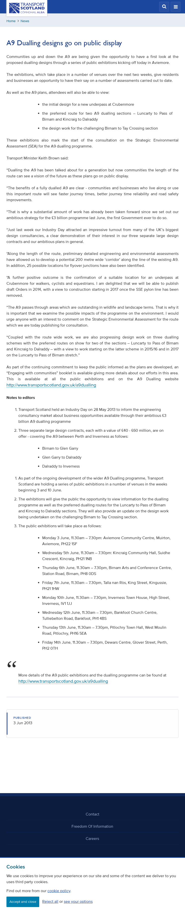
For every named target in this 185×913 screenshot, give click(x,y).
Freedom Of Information (92, 826)
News (25, 21)
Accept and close (22, 902)
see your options (78, 901)
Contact (92, 814)
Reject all (50, 901)
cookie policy (58, 890)
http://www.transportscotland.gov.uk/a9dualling (51, 385)
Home (11, 21)
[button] (164, 7)
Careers (92, 838)
